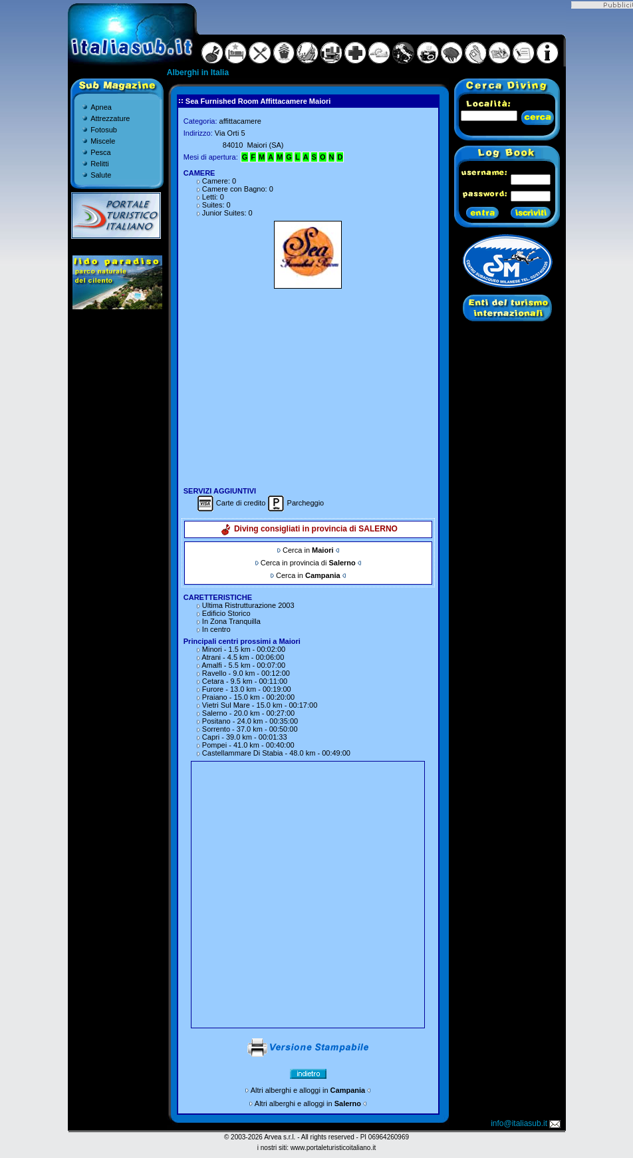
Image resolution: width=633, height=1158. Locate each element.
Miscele (102, 141)
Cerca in (308, 550)
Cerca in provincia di (308, 563)
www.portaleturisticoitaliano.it (333, 1147)
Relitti (99, 164)
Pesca (100, 152)
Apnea (101, 107)
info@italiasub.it (527, 1123)
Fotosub (103, 130)
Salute (100, 175)
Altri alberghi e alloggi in (308, 1090)
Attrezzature (110, 118)
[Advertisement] (308, 386)
